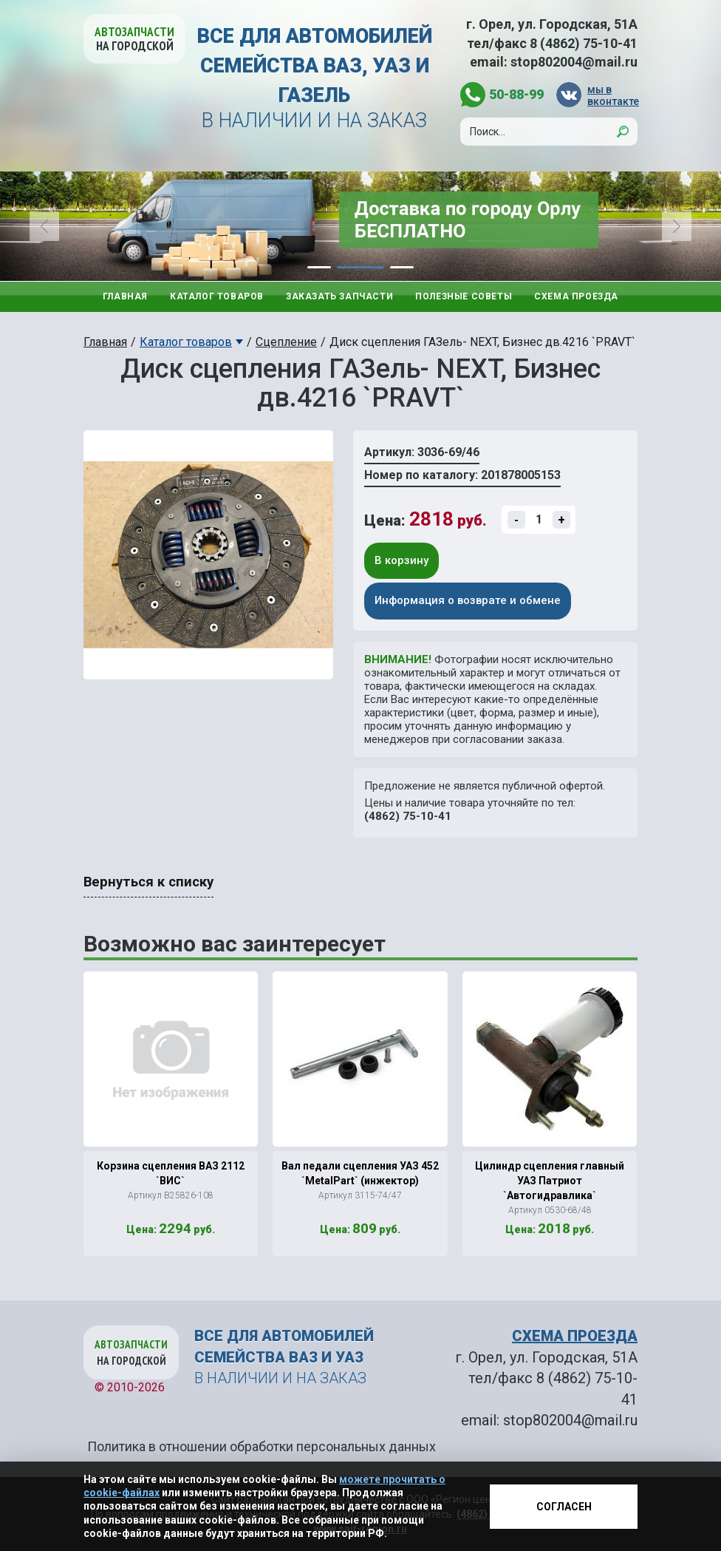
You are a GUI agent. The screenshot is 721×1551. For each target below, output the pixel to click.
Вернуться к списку (148, 882)
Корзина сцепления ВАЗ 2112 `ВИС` (171, 1173)
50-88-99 (516, 94)
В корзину (401, 560)
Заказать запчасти (339, 296)
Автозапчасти (134, 39)
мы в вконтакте (612, 95)
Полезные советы (463, 296)
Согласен (564, 1507)
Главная (125, 296)
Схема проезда (576, 296)
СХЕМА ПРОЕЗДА (575, 1336)
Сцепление (286, 342)
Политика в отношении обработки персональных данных (261, 1446)
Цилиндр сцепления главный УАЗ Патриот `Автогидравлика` (549, 1180)
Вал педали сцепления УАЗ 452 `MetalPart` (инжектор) (360, 1173)
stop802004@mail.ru (574, 61)
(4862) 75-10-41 (407, 816)
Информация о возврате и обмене (468, 600)
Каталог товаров (217, 296)
